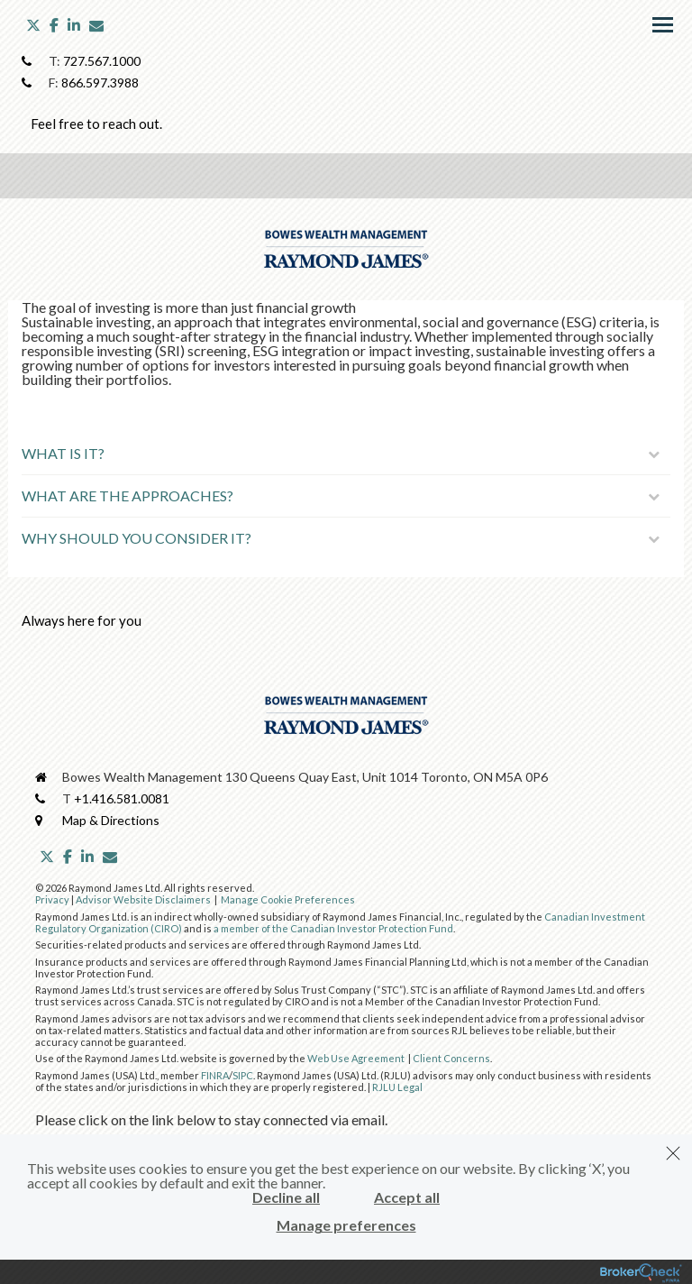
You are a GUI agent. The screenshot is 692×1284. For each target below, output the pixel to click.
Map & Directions (110, 820)
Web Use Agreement (356, 1058)
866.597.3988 (100, 82)
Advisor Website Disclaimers (143, 899)
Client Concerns (451, 1058)
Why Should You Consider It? (341, 537)
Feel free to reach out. (96, 123)
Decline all (286, 1197)
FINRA (215, 1075)
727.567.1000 (102, 61)
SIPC (242, 1075)
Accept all (407, 1197)
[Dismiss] (673, 1153)
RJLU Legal (397, 1087)
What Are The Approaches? (341, 495)
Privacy (52, 899)
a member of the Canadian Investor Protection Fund (333, 928)
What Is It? (341, 453)
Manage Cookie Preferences (288, 899)
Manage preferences (346, 1225)
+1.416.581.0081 (121, 798)
